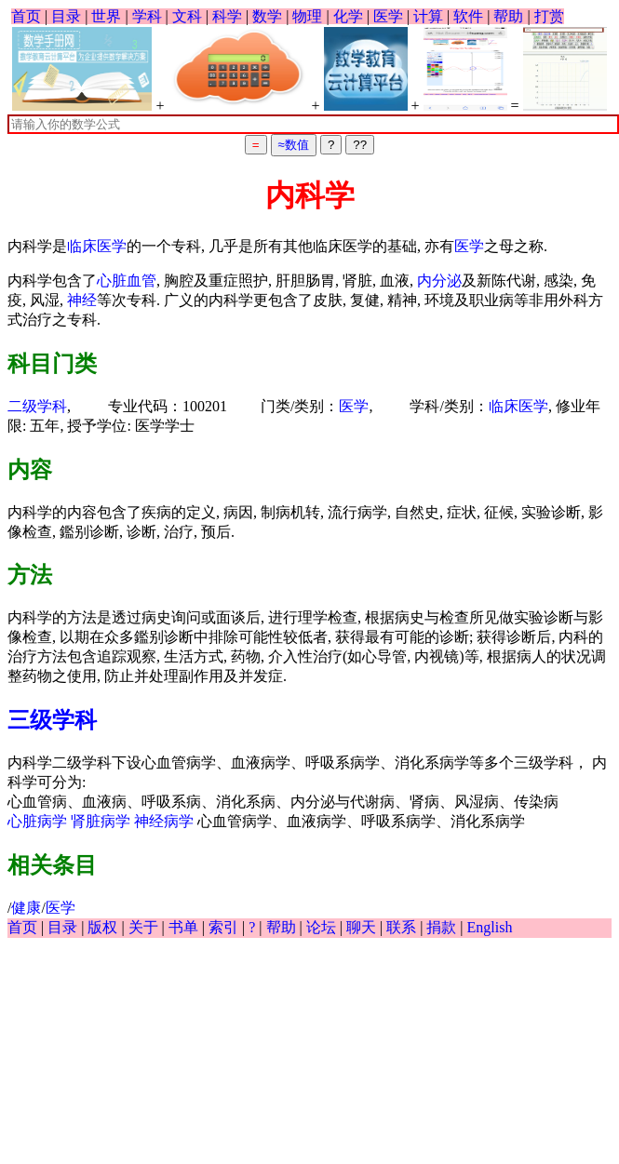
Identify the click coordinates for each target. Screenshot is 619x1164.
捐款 (441, 927)
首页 (26, 16)
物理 (307, 16)
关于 (143, 927)
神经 (82, 300)
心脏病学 (37, 821)
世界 (106, 16)
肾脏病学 (100, 821)
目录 (66, 16)
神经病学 (164, 821)
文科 (187, 16)
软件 (468, 16)
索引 (223, 927)
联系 (401, 927)
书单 (183, 927)
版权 (102, 927)
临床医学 (97, 246)
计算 (428, 16)
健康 (26, 908)
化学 (348, 16)
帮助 (508, 16)
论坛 (321, 927)
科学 (227, 16)
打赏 (549, 16)
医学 (388, 16)
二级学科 (37, 406)
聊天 (361, 927)
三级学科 (52, 720)
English (490, 927)
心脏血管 (126, 280)
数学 (267, 16)
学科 (147, 16)
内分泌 (439, 280)
